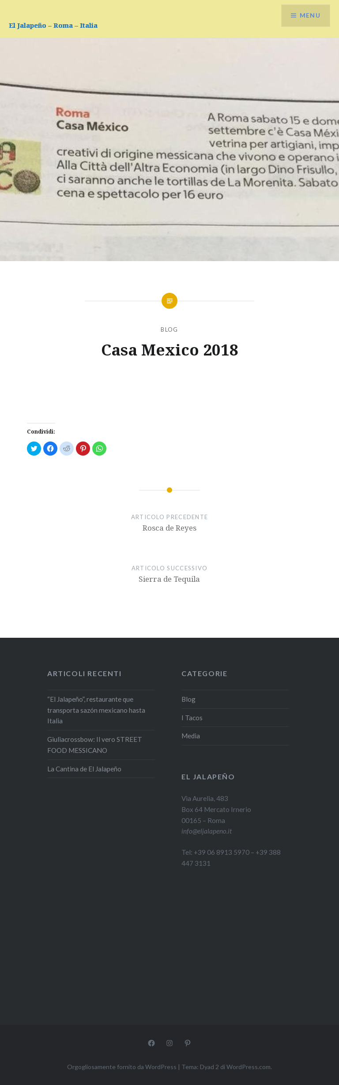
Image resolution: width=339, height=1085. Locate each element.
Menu (309, 15)
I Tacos (192, 718)
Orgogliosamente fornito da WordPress (122, 1066)
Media (190, 736)
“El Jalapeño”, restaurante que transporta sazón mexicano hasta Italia (96, 710)
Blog (169, 329)
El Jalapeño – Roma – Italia (53, 25)
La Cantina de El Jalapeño (84, 769)
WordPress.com (248, 1066)
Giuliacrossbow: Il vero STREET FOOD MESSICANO (94, 744)
